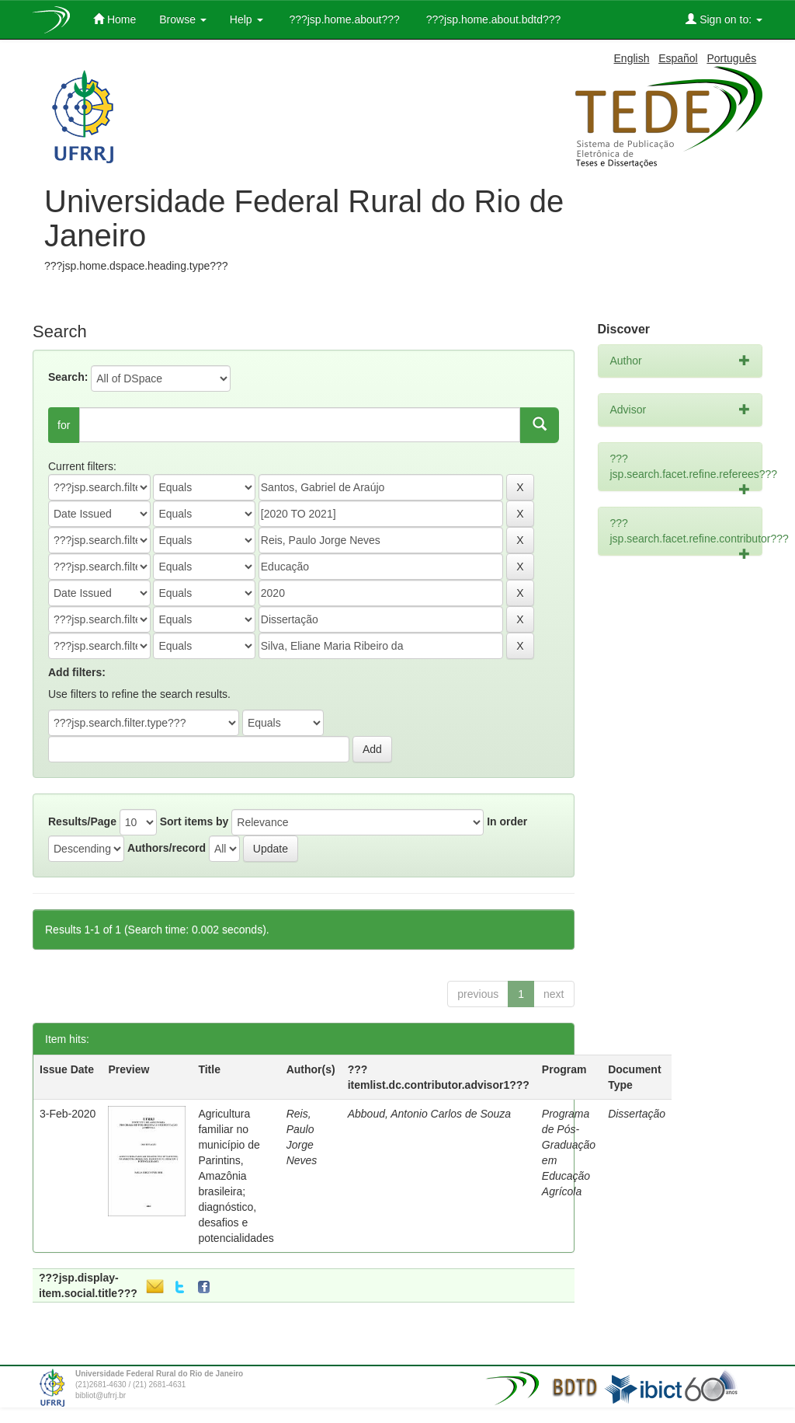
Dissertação (636, 1113)
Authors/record (166, 848)
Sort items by (194, 821)
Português (731, 58)
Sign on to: (724, 19)
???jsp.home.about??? (343, 19)
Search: (68, 377)
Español (678, 58)
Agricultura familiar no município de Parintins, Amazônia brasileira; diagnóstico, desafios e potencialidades (235, 1175)
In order (507, 821)
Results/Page (82, 821)
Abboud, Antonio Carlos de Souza (429, 1113)
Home (114, 19)
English (632, 58)
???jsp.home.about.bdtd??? (492, 19)
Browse (183, 19)
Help (246, 19)
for (63, 425)
